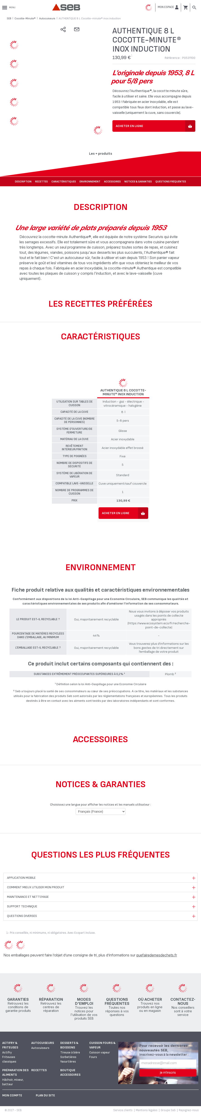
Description (23, 181)
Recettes (41, 181)
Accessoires (112, 181)
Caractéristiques (63, 181)
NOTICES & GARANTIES (138, 181)
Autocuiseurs (42, 1043)
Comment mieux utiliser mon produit (35, 887)
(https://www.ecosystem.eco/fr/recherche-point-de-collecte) (159, 625)
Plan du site (45, 1095)
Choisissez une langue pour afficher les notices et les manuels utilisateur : (100, 804)
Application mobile (21, 878)
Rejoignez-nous (189, 1110)
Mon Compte (12, 1095)
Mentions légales (146, 1110)
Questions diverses (22, 916)
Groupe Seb (168, 1110)
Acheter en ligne (129, 126)
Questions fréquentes (170, 181)
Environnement (90, 181)
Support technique (22, 906)
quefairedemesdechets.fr (156, 955)
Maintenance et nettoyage (28, 897)
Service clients (123, 1110)
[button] (168, 7)
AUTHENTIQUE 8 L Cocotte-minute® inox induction (123, 392)
